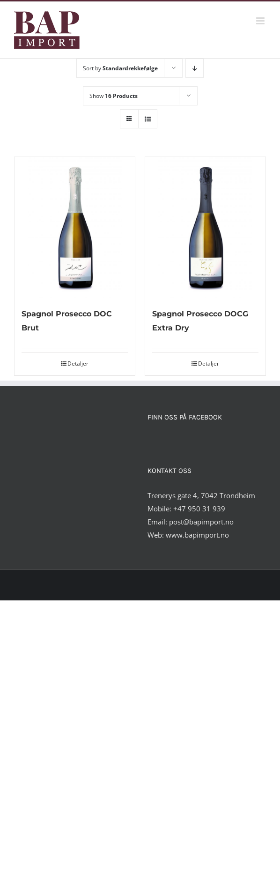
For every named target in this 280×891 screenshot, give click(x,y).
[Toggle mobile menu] (261, 21)
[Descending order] (194, 68)
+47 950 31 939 (199, 508)
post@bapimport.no (201, 521)
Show (113, 96)
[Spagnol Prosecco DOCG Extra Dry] (205, 227)
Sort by (120, 68)
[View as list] (148, 119)
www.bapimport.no (197, 534)
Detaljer (77, 363)
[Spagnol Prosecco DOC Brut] (75, 227)
